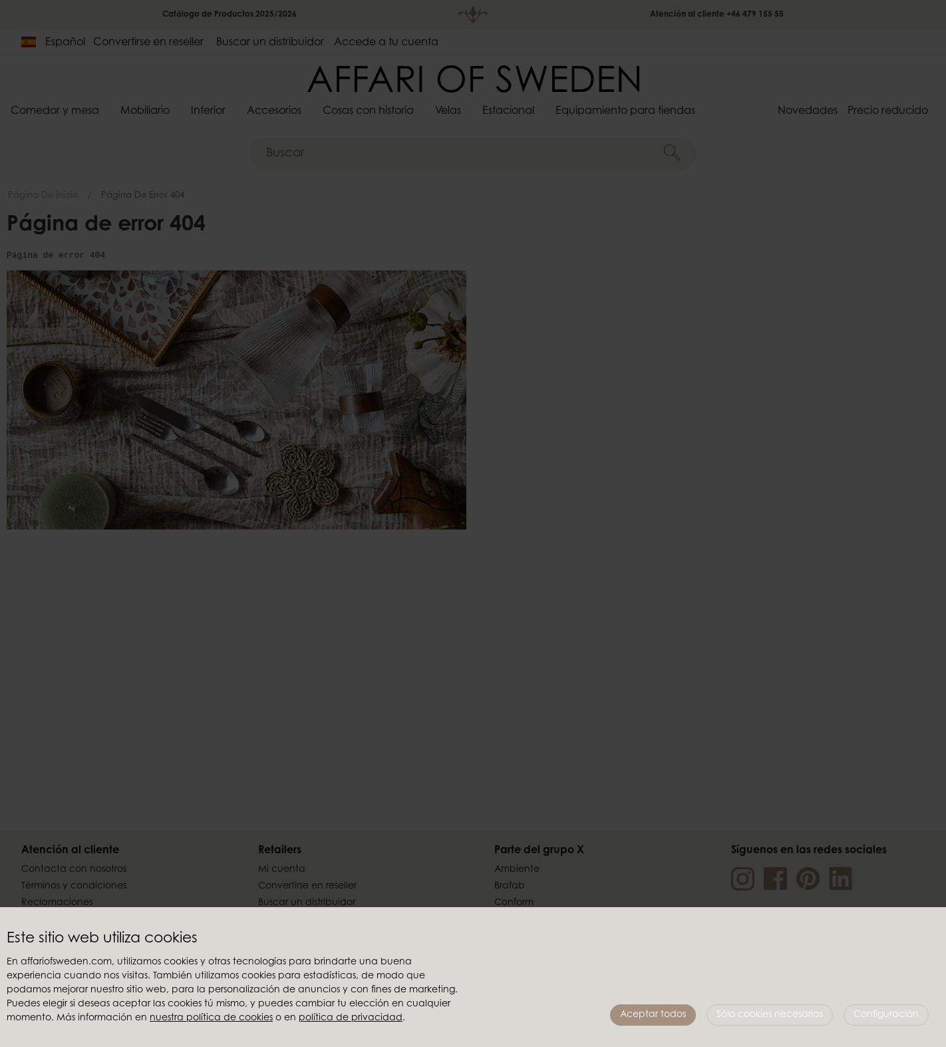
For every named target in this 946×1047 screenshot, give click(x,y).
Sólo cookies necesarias (769, 1015)
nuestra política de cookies (211, 1018)
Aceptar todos (653, 1015)
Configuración (886, 1015)
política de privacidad (350, 1018)
